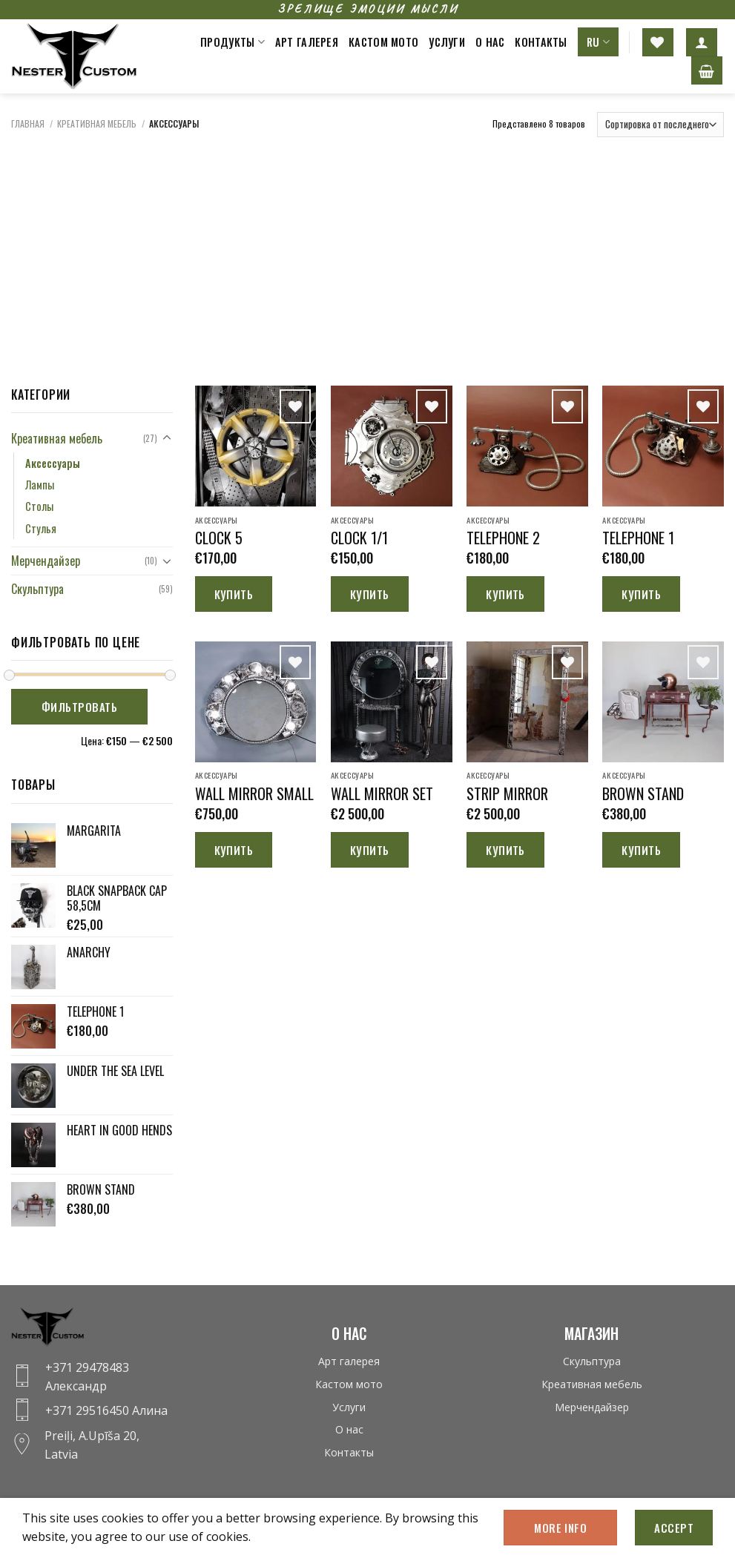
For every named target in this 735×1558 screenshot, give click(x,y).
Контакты (541, 42)
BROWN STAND (643, 793)
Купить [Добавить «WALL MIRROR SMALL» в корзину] (234, 850)
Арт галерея (306, 42)
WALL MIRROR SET (382, 793)
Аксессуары (52, 463)
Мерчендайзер (45, 561)
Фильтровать (79, 707)
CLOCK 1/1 (359, 537)
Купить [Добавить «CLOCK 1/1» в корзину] (369, 594)
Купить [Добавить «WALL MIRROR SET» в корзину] (369, 850)
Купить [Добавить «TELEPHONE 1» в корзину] (641, 594)
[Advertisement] (367, 252)
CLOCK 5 (219, 537)
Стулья (40, 528)
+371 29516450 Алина (106, 1410)
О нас (489, 42)
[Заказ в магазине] (660, 124)
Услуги (447, 42)
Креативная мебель (96, 123)
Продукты (232, 42)
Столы (39, 506)
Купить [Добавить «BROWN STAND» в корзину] (641, 850)
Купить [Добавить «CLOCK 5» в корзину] (234, 594)
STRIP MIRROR (507, 793)
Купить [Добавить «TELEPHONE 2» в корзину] (505, 594)
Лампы (39, 484)
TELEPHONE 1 (638, 537)
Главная (28, 123)
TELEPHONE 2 (503, 537)
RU (598, 42)
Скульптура (37, 589)
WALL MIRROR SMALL (254, 793)
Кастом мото (383, 42)
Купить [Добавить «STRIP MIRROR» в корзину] (505, 850)
